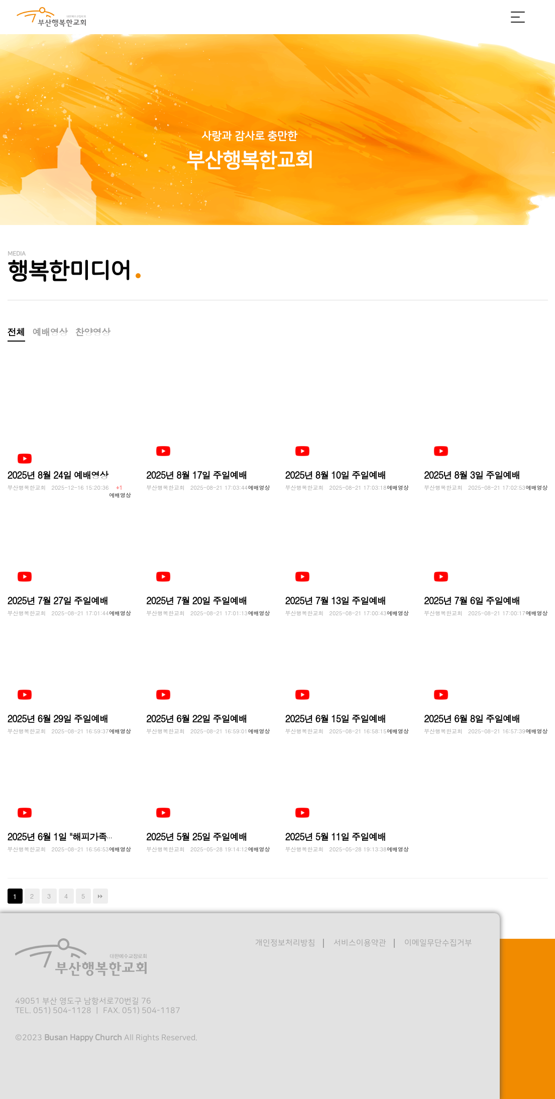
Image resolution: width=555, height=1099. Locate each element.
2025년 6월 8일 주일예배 (472, 718)
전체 (16, 331)
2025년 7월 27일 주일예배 (58, 600)
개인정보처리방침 (285, 942)
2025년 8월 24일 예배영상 (58, 475)
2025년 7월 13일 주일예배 (335, 600)
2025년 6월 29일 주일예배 (58, 718)
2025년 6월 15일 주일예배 (335, 718)
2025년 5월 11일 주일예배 (335, 836)
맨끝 (100, 896)
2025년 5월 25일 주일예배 (196, 836)
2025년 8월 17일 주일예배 (196, 475)
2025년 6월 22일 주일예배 (196, 718)
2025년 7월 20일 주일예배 (196, 600)
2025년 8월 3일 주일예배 (472, 475)
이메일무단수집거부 (438, 942)
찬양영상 (92, 331)
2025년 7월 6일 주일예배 (472, 600)
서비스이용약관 (360, 942)
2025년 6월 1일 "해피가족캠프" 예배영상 (86, 836)
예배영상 (50, 331)
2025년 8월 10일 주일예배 (335, 475)
